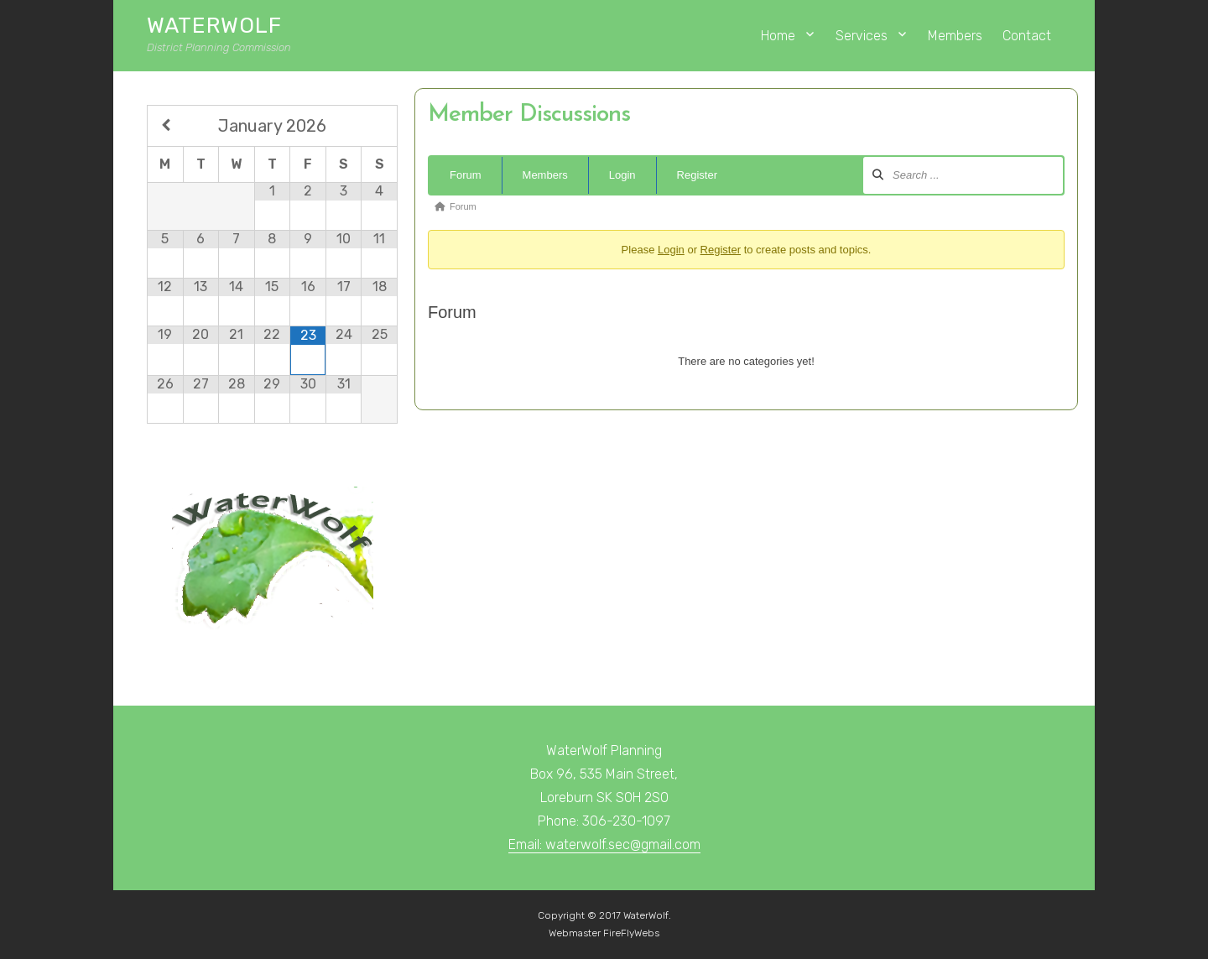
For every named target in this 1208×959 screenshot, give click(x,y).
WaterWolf (214, 26)
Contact (1026, 36)
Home (778, 36)
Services (862, 36)
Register (697, 175)
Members (955, 36)
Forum (466, 175)
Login (622, 175)
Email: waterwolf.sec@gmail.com (604, 844)
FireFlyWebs (631, 933)
